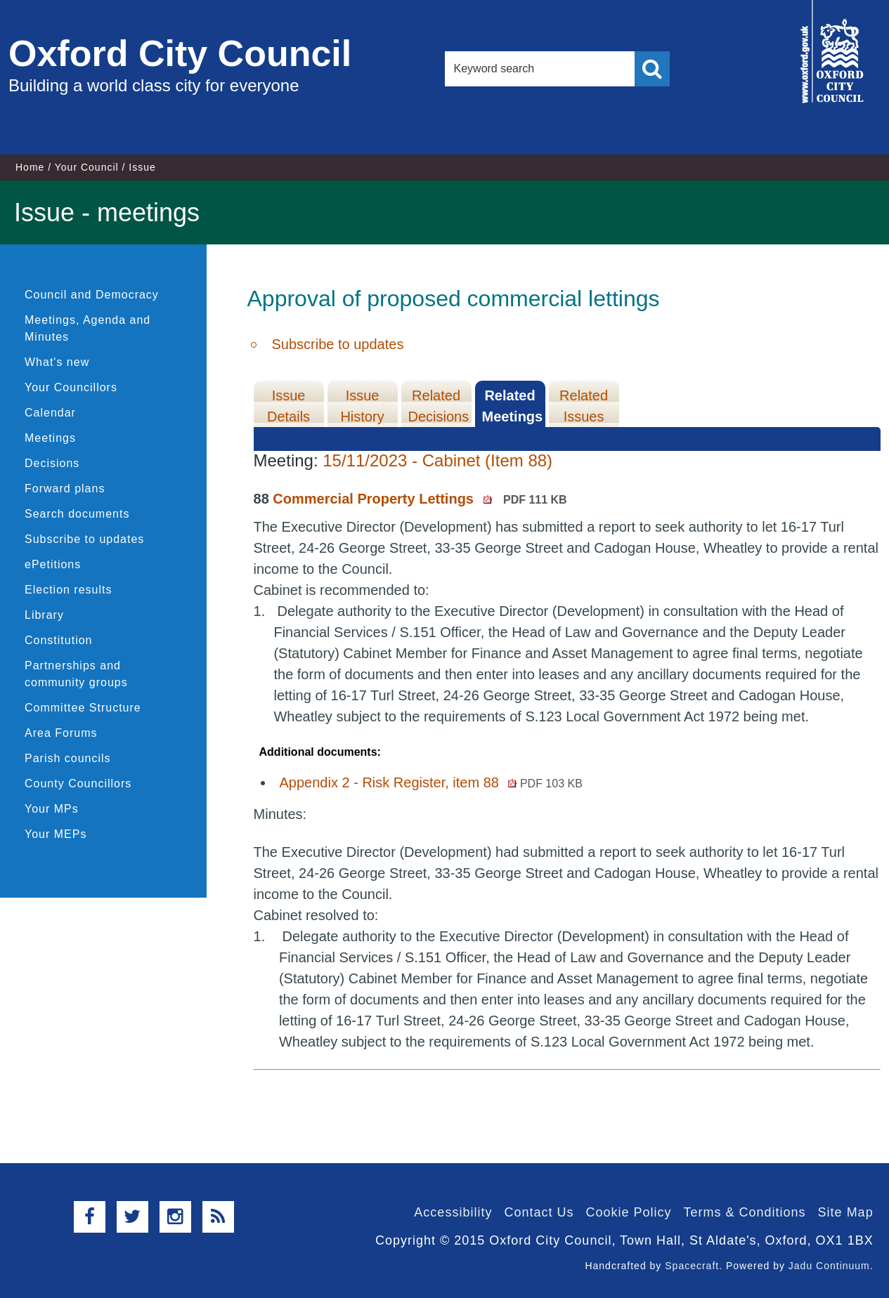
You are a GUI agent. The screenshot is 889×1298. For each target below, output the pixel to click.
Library (44, 615)
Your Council (87, 167)
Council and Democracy (92, 295)
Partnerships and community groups (76, 674)
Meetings (50, 438)
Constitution (59, 640)
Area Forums (61, 733)
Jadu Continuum (829, 1265)
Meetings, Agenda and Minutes (87, 328)
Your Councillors (71, 387)
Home (29, 167)
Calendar (50, 413)
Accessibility (453, 1212)
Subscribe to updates (84, 539)
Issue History (362, 406)
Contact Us (538, 1212)
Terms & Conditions (745, 1212)
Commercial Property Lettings (419, 498)
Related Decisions (438, 406)
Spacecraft (692, 1265)
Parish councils (68, 758)
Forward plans (65, 488)
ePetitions (53, 564)
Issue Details (288, 406)
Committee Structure (83, 708)
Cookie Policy (628, 1212)
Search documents (77, 514)
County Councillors (78, 783)
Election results (68, 590)
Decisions (52, 463)
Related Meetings (512, 406)
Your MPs (52, 809)
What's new (57, 362)
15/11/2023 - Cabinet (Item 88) (437, 460)
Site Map (846, 1212)
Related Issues (583, 406)
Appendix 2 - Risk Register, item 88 (431, 782)
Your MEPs (55, 834)
